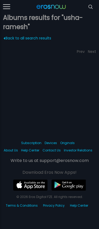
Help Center (30, 150)
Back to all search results (27, 38)
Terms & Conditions (22, 205)
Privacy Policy (54, 205)
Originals (67, 143)
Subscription (31, 143)
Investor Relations (78, 150)
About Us (11, 150)
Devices (51, 143)
